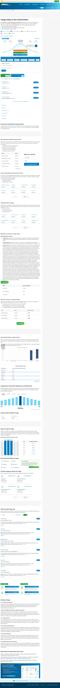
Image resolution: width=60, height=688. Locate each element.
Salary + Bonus (6, 35)
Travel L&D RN (5, 81)
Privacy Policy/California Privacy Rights (33, 684)
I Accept (56, 1)
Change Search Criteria (5, 63)
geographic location (16, 127)
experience (10, 127)
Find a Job (49, 4)
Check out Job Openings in (11, 78)
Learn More (47, 1)
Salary (4, 10)
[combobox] (20, 65)
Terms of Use (43, 684)
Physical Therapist (5, 96)
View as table (36, 38)
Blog (39, 7)
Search (4, 70)
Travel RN (4, 86)
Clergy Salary (8, 10)
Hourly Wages (3, 118)
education (23, 127)
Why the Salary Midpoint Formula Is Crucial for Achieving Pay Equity (16, 658)
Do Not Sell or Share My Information (52, 684)
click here (8, 435)
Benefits (11, 35)
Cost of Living (3, 115)
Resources (42, 4)
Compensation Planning (49, 7)
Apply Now (36, 82)
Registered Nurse (5, 91)
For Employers (28, 4)
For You (21, 4)
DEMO (42, 7)
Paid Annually (5, 38)
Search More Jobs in (20, 101)
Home (1, 10)
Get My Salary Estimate (31, 164)
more (25, 523)
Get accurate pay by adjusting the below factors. (8, 57)
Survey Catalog (35, 4)
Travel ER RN (3, 570)
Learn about (9, 675)
